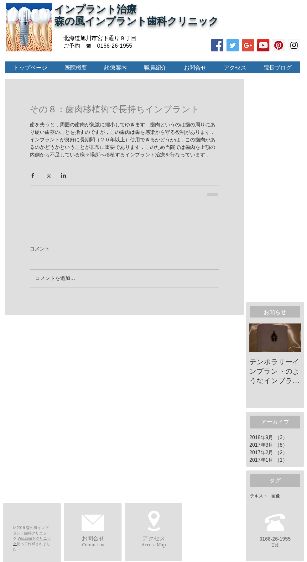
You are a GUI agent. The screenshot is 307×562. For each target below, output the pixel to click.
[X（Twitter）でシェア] (48, 175)
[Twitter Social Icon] (232, 45)
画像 (275, 495)
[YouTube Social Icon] (263, 45)
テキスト (259, 495)
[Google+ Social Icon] (248, 45)
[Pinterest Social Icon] (279, 45)
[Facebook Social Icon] (217, 45)
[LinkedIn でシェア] (63, 175)
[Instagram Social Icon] (294, 45)
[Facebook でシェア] (33, 175)
